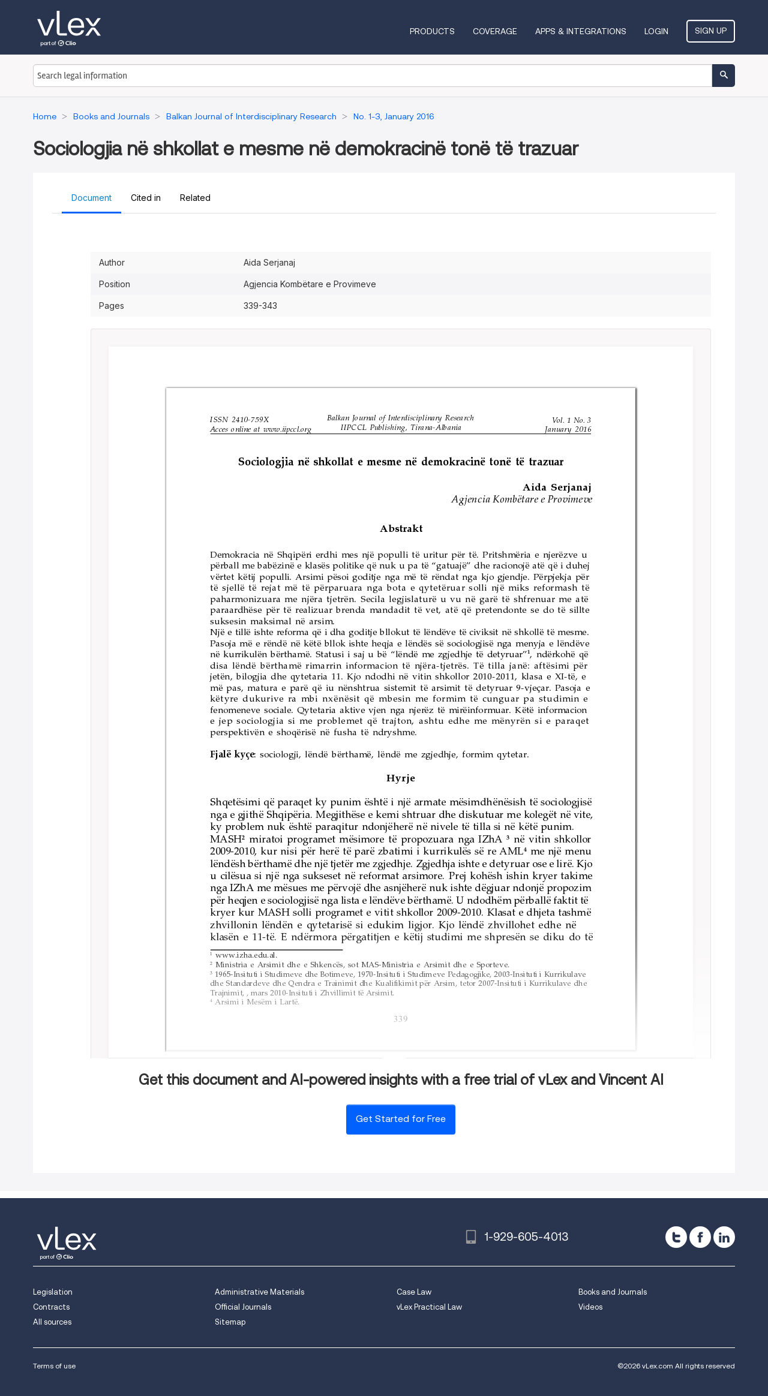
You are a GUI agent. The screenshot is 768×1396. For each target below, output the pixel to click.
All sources (52, 1321)
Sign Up (711, 30)
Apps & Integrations (580, 31)
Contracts (51, 1306)
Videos (590, 1306)
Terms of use (54, 1366)
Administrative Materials (259, 1291)
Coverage (495, 31)
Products (432, 31)
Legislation (53, 1291)
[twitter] (676, 1237)
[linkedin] (724, 1237)
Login (656, 31)
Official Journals (243, 1306)
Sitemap (230, 1321)
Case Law (414, 1291)
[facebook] (700, 1237)
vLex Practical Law (429, 1306)
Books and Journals (612, 1291)
